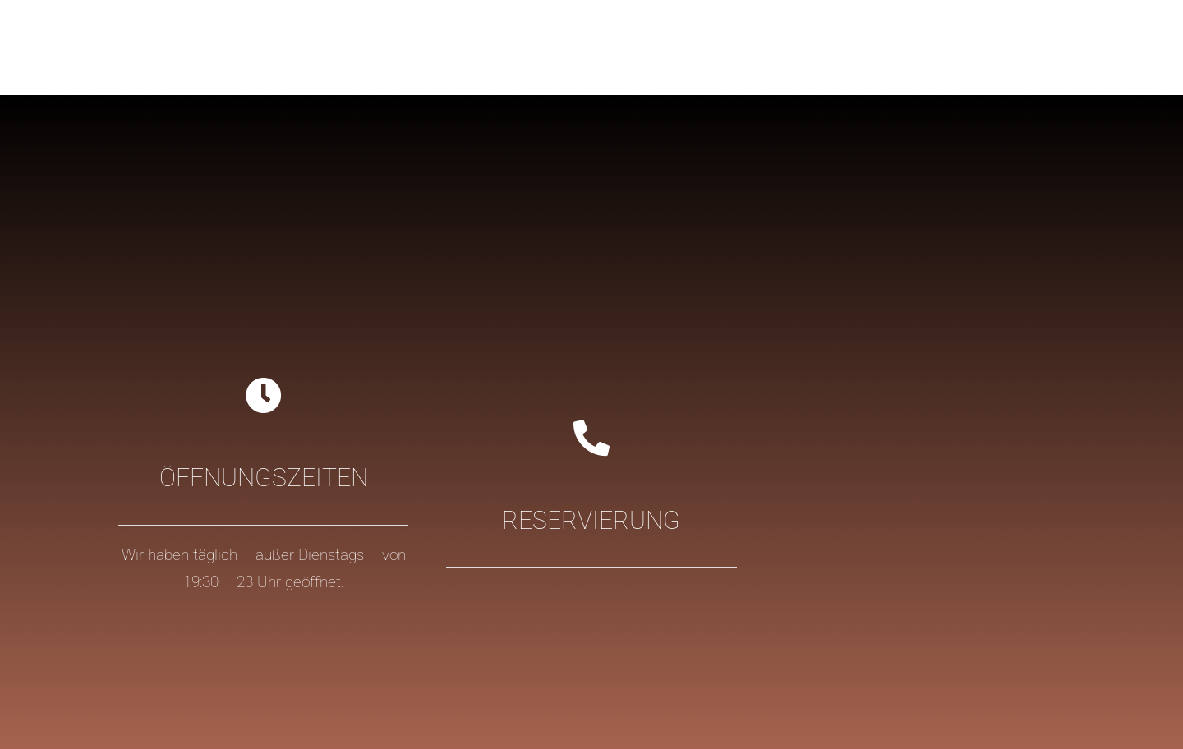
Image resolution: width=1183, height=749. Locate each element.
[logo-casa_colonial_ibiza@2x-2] (185, 19)
